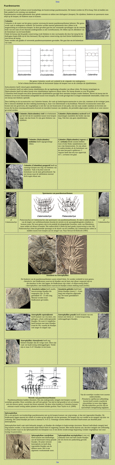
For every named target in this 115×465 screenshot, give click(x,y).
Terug (57, 1)
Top (57, 462)
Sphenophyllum (11, 413)
